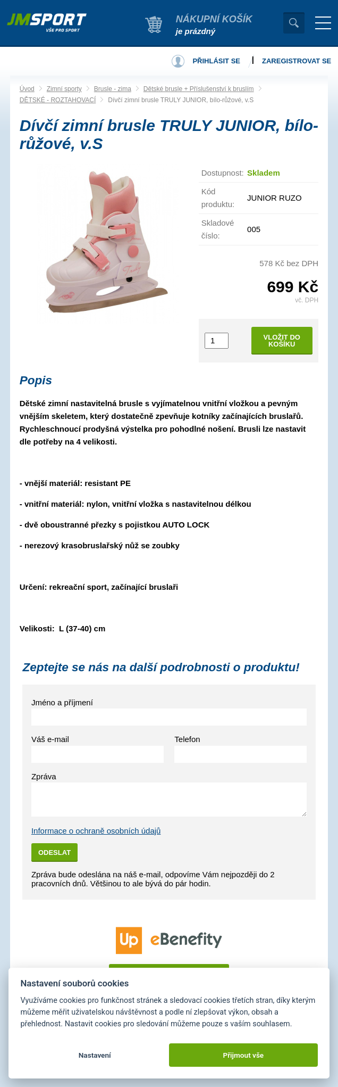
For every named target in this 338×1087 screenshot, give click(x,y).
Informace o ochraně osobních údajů (96, 830)
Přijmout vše (243, 1055)
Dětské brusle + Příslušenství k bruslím (198, 89)
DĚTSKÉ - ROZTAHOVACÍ (58, 100)
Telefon (187, 739)
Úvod (27, 89)
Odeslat (54, 853)
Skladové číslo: (217, 229)
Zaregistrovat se (296, 61)
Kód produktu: (218, 198)
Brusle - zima (112, 89)
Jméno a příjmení (62, 702)
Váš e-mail (50, 739)
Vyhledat (294, 23)
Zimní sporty (64, 89)
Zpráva (43, 776)
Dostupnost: (222, 172)
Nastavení (95, 1055)
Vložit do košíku (282, 340)
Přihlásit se (216, 61)
